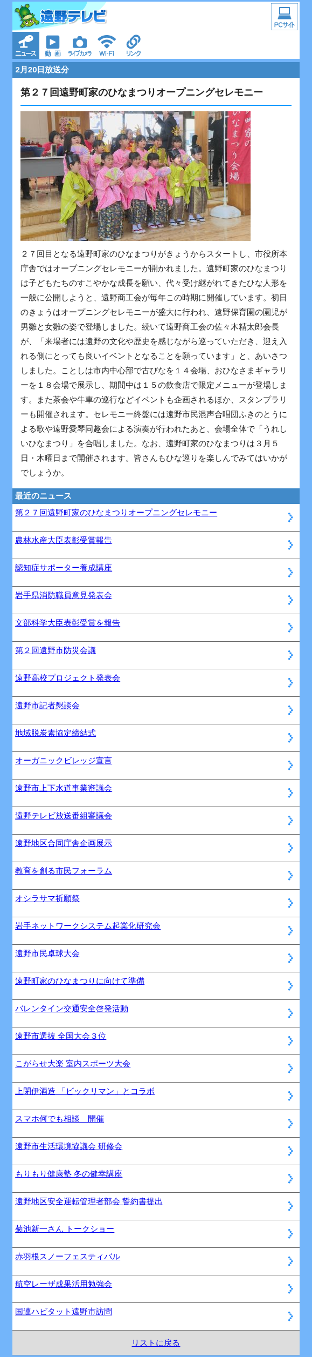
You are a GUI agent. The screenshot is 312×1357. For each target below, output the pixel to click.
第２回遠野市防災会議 (55, 650)
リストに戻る (155, 1342)
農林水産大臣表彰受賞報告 (63, 540)
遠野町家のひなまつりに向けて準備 (79, 980)
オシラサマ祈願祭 (47, 898)
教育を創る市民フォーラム (63, 870)
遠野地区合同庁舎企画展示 (63, 843)
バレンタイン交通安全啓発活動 (71, 1008)
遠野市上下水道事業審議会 (63, 787)
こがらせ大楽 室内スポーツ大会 (72, 1063)
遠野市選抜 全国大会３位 (60, 1035)
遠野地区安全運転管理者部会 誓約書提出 (89, 1201)
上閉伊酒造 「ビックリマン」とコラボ (85, 1091)
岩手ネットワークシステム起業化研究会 (88, 925)
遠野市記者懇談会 (47, 705)
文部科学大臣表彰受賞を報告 (67, 622)
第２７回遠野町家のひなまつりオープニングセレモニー (116, 512)
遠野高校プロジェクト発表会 (67, 677)
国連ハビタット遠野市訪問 (63, 1311)
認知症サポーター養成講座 (63, 567)
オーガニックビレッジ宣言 (63, 760)
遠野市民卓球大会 (47, 953)
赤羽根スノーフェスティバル (67, 1256)
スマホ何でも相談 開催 (59, 1118)
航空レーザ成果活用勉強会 (63, 1283)
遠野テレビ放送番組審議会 (63, 815)
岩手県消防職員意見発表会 (63, 595)
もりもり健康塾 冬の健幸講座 (68, 1173)
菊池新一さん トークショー (64, 1228)
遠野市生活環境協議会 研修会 (68, 1146)
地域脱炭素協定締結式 (55, 732)
